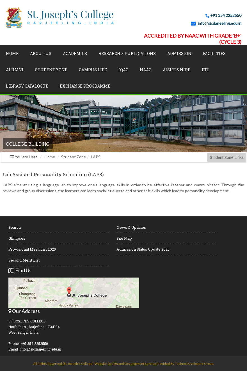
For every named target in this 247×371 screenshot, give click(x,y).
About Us (40, 53)
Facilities (214, 53)
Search (14, 227)
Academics (75, 53)
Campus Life (93, 69)
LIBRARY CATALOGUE (27, 86)
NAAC (145, 69)
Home (12, 53)
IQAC (123, 69)
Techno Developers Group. (194, 363)
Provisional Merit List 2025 (32, 249)
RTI (205, 69)
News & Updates (131, 227)
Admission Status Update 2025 (143, 249)
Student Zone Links (227, 157)
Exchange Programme (85, 86)
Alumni (15, 69)
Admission (179, 53)
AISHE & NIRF (176, 69)
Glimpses (16, 238)
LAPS (95, 156)
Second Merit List (24, 260)
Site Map (124, 238)
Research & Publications (127, 53)
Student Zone (51, 69)
